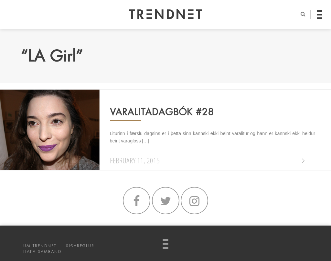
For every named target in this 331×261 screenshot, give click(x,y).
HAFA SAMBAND (42, 251)
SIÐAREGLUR (80, 245)
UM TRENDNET (39, 245)
